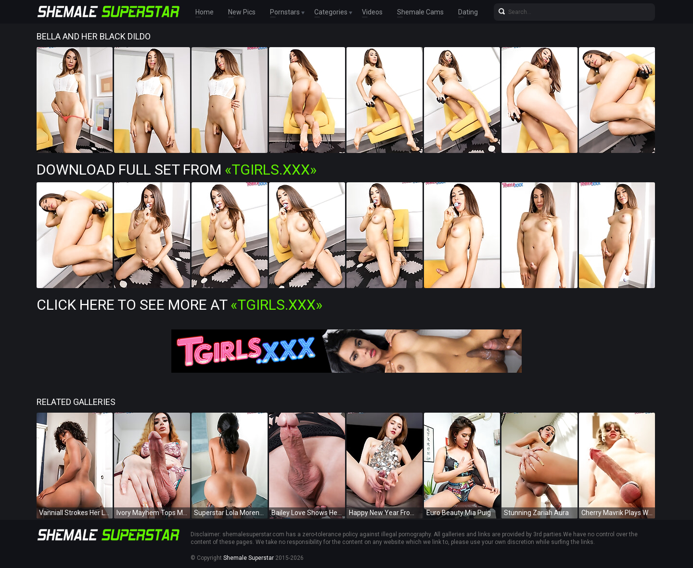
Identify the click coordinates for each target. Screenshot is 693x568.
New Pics (242, 12)
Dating (468, 12)
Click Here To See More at (179, 304)
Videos (372, 12)
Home (204, 12)
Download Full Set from (177, 169)
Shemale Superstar (248, 558)
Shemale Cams (420, 12)
